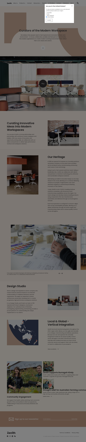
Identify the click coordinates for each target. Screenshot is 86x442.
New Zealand (50, 15)
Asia (47, 14)
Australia (49, 12)
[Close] (72, 6)
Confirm (49, 20)
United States (50, 17)
